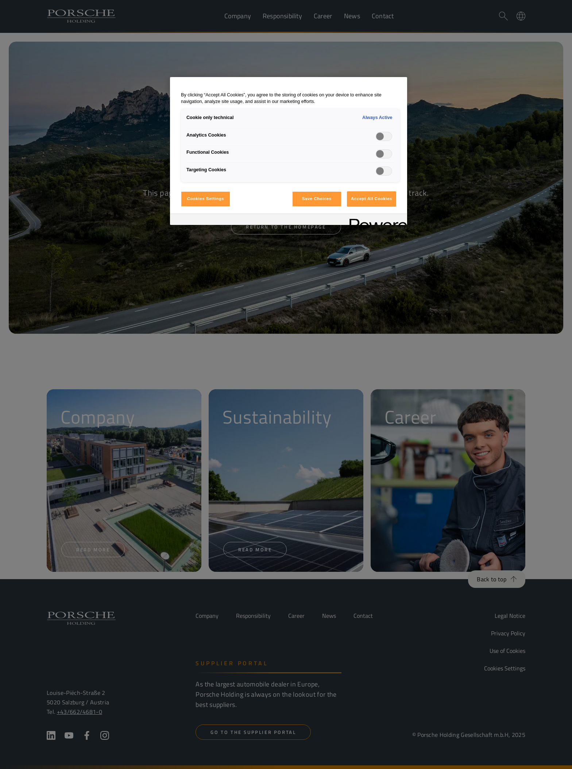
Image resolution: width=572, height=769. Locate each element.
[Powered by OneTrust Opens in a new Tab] (375, 220)
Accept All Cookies (371, 198)
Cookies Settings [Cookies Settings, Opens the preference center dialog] (205, 198)
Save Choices (317, 198)
